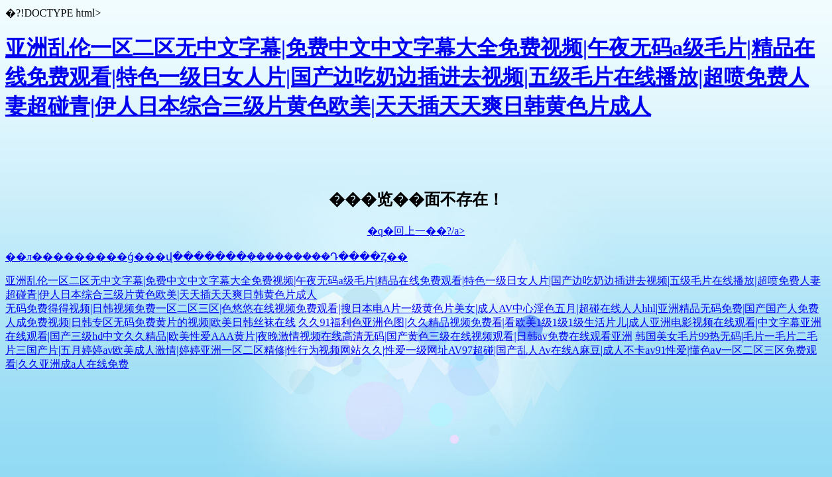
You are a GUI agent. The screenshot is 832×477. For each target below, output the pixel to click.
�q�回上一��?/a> (416, 231)
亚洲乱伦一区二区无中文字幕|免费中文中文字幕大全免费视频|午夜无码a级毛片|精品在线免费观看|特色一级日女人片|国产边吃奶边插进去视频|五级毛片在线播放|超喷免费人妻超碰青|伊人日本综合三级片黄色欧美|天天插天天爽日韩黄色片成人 (410, 77)
